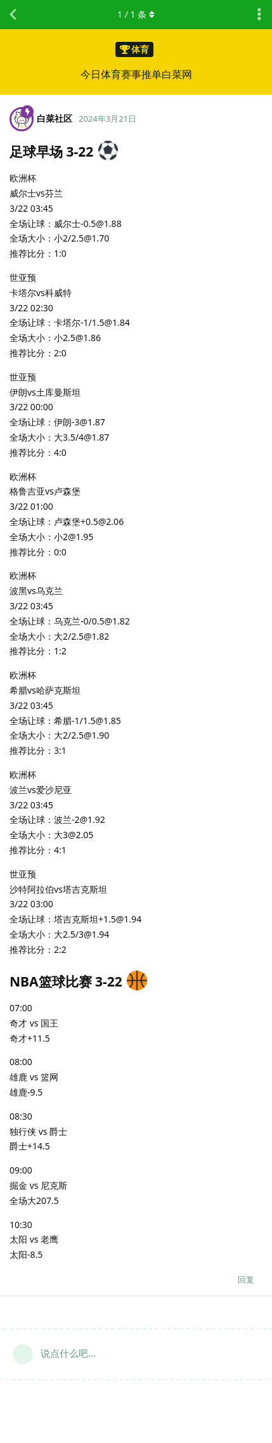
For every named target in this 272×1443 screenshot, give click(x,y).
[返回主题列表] (12, 14)
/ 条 (136, 14)
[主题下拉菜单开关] (259, 14)
